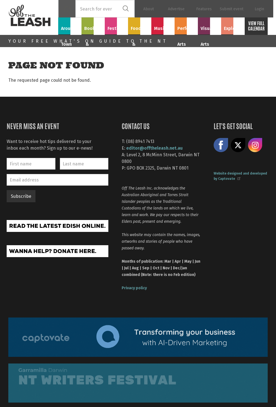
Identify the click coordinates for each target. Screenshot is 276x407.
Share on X (238, 145)
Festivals (116, 25)
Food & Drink (139, 28)
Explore (233, 25)
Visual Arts (209, 25)
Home (67, 8)
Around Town (69, 28)
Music (163, 25)
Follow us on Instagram (255, 145)
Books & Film (93, 28)
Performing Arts (186, 28)
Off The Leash (33, 17)
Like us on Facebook (221, 145)
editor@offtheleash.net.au (154, 147)
